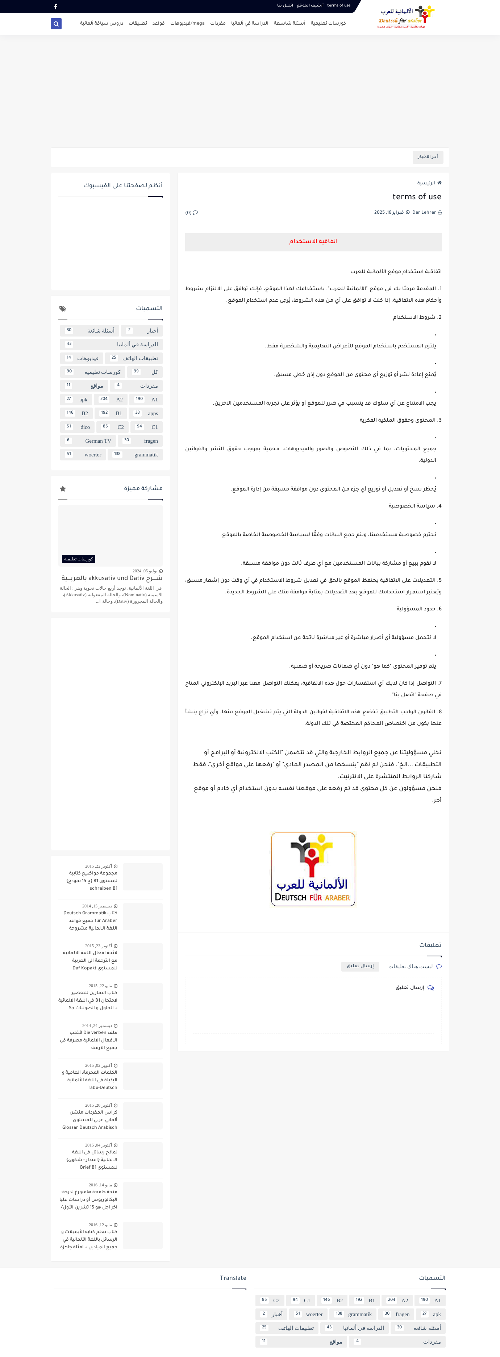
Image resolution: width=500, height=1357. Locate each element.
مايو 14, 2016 (100, 1184)
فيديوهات (82, 358)
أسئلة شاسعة (289, 23)
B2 (76, 413)
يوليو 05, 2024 (145, 570)
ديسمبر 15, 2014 (97, 906)
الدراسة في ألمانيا (249, 23)
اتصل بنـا (285, 6)
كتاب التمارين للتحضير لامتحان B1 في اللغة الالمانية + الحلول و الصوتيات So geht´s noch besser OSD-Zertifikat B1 (87, 1001)
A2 (111, 399)
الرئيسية (429, 183)
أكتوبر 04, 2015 (98, 1145)
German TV (88, 441)
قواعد (159, 23)
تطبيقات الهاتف (134, 358)
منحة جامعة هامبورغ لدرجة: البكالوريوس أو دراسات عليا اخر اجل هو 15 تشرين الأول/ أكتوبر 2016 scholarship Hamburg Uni (88, 1201)
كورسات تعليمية (328, 23)
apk (76, 399)
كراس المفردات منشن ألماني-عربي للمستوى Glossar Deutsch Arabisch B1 (89, 1121)
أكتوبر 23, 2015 (98, 945)
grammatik (135, 454)
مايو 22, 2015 (100, 985)
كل (145, 372)
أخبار (142, 330)
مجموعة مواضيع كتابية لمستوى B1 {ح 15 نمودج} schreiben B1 (91, 881)
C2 (112, 427)
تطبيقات (138, 23)
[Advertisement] (250, 91)
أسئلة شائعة (89, 330)
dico (77, 427)
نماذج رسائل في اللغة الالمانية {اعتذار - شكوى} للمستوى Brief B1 (91, 1160)
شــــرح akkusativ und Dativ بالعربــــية (112, 579)
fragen (140, 441)
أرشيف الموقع (310, 6)
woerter (83, 454)
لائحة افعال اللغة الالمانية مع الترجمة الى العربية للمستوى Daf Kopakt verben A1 (90, 962)
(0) (191, 213)
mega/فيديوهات (187, 23)
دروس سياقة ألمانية (101, 23)
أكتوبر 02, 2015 (98, 1065)
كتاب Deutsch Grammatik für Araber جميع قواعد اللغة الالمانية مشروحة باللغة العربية (90, 922)
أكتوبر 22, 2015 (98, 866)
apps (145, 413)
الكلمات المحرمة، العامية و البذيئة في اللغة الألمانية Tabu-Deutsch (89, 1080)
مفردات (218, 23)
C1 (146, 427)
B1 (110, 413)
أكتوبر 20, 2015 (98, 1105)
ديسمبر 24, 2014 (97, 1025)
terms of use (338, 6)
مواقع (84, 386)
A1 (146, 399)
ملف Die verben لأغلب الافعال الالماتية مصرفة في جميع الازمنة (88, 1041)
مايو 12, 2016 (100, 1224)
